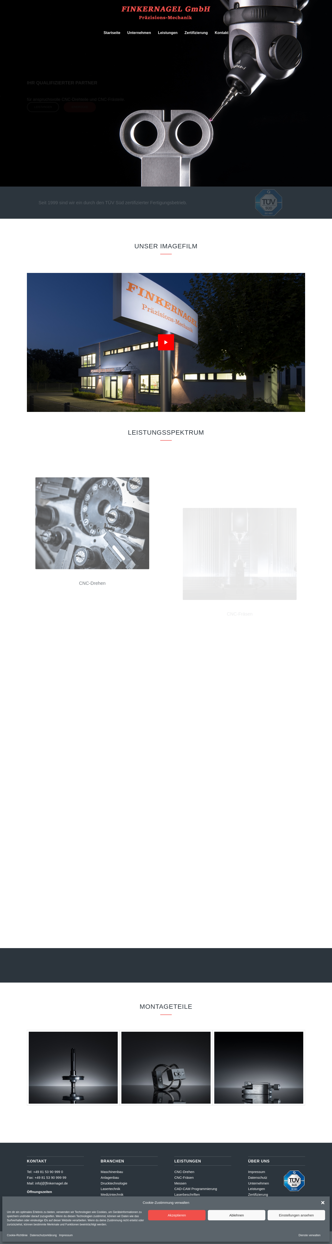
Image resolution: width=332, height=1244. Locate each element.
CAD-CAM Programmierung (195, 1189)
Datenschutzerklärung (43, 1235)
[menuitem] (112, 33)
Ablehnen (236, 1215)
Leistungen (43, 108)
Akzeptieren (177, 1215)
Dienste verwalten (310, 1235)
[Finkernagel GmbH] (166, 13)
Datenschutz (257, 1177)
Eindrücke (80, 108)
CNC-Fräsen (184, 1177)
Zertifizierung (258, 1194)
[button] (323, 1202)
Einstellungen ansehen (296, 1215)
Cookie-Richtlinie (17, 1235)
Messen (180, 1183)
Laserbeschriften (187, 1194)
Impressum (66, 1235)
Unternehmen (258, 1183)
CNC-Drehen (184, 1172)
